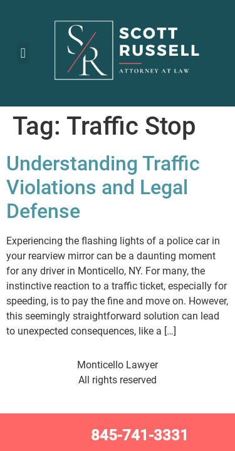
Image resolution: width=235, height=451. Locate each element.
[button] (23, 53)
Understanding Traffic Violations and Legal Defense (103, 188)
